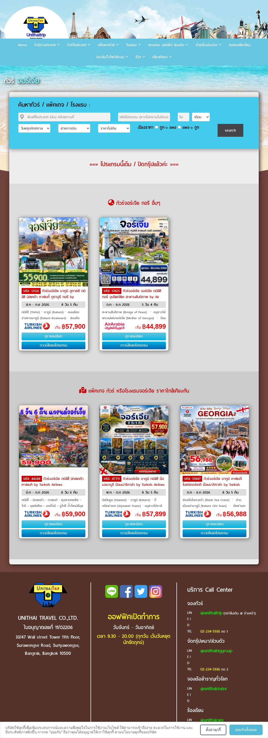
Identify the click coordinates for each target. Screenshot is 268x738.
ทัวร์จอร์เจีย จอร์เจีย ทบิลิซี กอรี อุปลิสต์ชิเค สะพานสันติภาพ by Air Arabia (131, 296)
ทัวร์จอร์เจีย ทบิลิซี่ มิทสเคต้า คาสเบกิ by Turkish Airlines (53, 482)
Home (22, 45)
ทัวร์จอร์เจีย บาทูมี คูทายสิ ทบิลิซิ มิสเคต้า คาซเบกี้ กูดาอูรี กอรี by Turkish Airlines (53, 296)
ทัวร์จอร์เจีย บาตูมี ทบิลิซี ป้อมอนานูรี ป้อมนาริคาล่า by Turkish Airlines (133, 482)
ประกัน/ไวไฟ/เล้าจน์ (110, 57)
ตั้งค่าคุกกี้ (213, 730)
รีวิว (138, 57)
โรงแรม (131, 45)
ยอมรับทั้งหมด (246, 730)
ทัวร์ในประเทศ (76, 45)
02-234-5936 (210, 631)
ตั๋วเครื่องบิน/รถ (206, 45)
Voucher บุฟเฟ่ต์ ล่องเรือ (166, 45)
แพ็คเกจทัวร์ (106, 45)
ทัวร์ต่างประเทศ (45, 45)
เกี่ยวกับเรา (160, 57)
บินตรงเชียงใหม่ (239, 45)
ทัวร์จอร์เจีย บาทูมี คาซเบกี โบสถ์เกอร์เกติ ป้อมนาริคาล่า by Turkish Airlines (212, 484)
